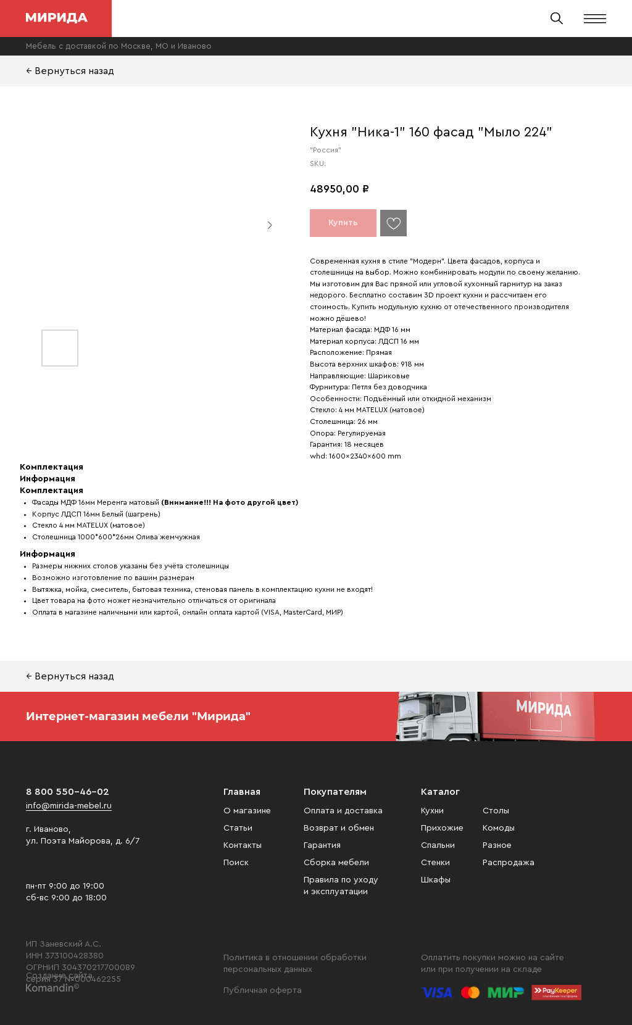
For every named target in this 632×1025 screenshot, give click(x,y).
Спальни (438, 845)
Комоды (499, 828)
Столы (496, 811)
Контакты (242, 845)
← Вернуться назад (70, 71)
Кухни (432, 811)
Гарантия (322, 845)
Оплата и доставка (343, 811)
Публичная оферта (262, 990)
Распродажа (508, 862)
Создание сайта (59, 975)
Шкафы (436, 880)
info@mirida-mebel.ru (69, 806)
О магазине (247, 811)
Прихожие (442, 828)
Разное (497, 845)
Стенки (435, 862)
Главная (241, 792)
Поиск (236, 862)
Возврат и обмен (339, 828)
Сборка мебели (336, 862)
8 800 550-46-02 (67, 792)
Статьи (237, 828)
